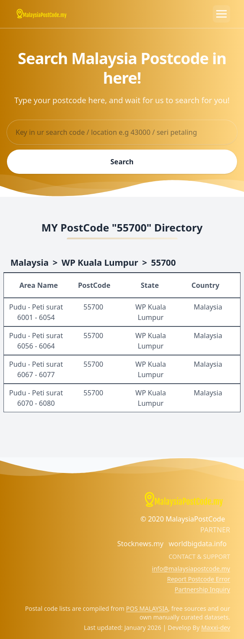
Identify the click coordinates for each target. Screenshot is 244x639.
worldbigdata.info (198, 543)
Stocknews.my (140, 543)
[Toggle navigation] (221, 14)
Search (122, 161)
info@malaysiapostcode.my (191, 568)
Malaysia (29, 262)
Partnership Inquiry (202, 589)
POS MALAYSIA (147, 608)
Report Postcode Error (198, 579)
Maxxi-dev (215, 627)
